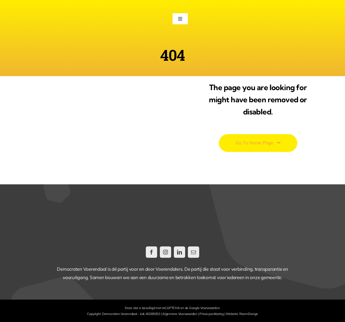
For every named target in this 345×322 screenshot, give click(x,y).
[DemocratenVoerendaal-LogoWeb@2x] (53, 10)
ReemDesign (248, 314)
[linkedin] (179, 252)
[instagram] (165, 252)
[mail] (193, 252)
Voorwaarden (209, 308)
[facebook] (151, 252)
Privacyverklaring (211, 314)
